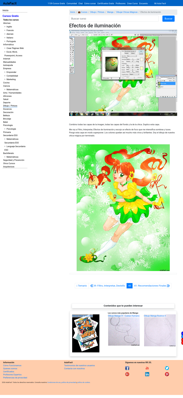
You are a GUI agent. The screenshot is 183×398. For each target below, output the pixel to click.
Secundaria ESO (10, 135)
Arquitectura (8, 166)
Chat (80, 3)
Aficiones (7, 96)
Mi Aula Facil (160, 3)
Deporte (6, 102)
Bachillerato (8, 153)
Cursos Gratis (11, 15)
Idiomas (6, 23)
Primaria (7, 132)
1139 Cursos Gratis (57, 3)
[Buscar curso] (114, 19)
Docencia (7, 109)
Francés (10, 30)
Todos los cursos (11, 20)
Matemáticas (12, 89)
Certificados (8, 371)
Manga (110, 12)
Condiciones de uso (54, 382)
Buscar (168, 18)
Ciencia (6, 86)
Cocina (6, 82)
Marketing (11, 79)
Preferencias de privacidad (15, 377)
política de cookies (83, 382)
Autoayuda (8, 65)
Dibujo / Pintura (10, 106)
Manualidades (9, 62)
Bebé (5, 122)
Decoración (8, 112)
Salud (5, 99)
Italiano (9, 37)
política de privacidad (68, 382)
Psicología (8, 125)
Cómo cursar (90, 3)
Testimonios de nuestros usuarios (79, 365)
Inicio (5, 10)
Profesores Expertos (12, 374)
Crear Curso (132, 3)
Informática (8, 44)
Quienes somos (10, 368)
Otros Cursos (9, 163)
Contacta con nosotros (74, 368)
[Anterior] (107, 285)
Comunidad (72, 3)
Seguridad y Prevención (13, 160)
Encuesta (143, 3)
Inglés (9, 26)
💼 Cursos (82, 12)
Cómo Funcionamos (12, 365)
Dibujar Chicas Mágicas (127, 12)
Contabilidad (12, 76)
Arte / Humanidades (12, 93)
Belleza (6, 115)
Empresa (7, 68)
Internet (6, 59)
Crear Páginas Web (15, 48)
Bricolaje (7, 119)
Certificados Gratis (105, 3)
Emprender (11, 72)
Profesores (121, 3)
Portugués (11, 41)
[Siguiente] (151, 285)
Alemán (9, 34)
